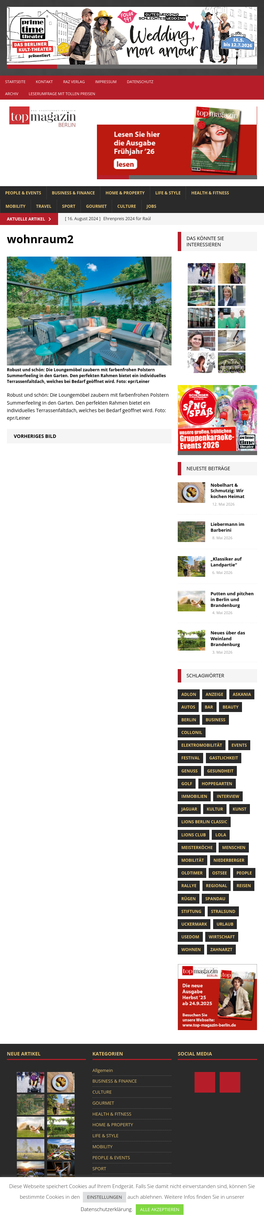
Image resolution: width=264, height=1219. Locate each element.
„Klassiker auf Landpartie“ (225, 562)
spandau (215, 899)
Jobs (151, 206)
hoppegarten (217, 784)
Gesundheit (220, 771)
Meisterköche (196, 847)
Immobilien (194, 796)
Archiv (11, 93)
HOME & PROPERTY (125, 193)
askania (242, 694)
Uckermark (194, 924)
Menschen (233, 847)
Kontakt (44, 81)
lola (220, 835)
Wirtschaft (222, 937)
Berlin (188, 720)
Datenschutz (140, 81)
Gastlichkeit (223, 758)
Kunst (239, 809)
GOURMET (96, 206)
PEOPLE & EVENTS (23, 193)
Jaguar (189, 809)
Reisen (243, 886)
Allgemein (102, 1070)
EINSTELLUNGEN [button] (104, 1197)
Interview (228, 796)
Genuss (189, 771)
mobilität (192, 860)
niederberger (228, 860)
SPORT (69, 206)
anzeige (214, 694)
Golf (186, 784)
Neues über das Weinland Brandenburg (227, 638)
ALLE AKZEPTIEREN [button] (159, 1209)
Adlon (188, 694)
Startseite (15, 81)
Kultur (215, 809)
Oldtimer (191, 873)
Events (239, 745)
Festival (190, 758)
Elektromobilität (201, 745)
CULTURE (126, 206)
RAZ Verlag (74, 81)
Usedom (190, 937)
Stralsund (223, 911)
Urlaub (225, 924)
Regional (216, 886)
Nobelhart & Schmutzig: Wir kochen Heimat (227, 491)
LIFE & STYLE (168, 193)
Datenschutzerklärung (105, 1209)
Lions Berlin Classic (204, 822)
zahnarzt (221, 949)
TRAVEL (43, 206)
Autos (188, 707)
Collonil (191, 732)
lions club (193, 835)
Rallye (188, 886)
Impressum (106, 81)
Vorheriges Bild (35, 436)
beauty (230, 707)
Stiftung (191, 911)
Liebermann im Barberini (227, 527)
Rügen (188, 899)
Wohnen (191, 949)
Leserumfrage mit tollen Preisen (62, 93)
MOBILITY (15, 206)
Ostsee (219, 873)
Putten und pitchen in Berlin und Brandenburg (232, 599)
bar (209, 707)
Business (215, 720)
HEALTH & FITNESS (210, 193)
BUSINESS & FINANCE (73, 193)
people (244, 873)
